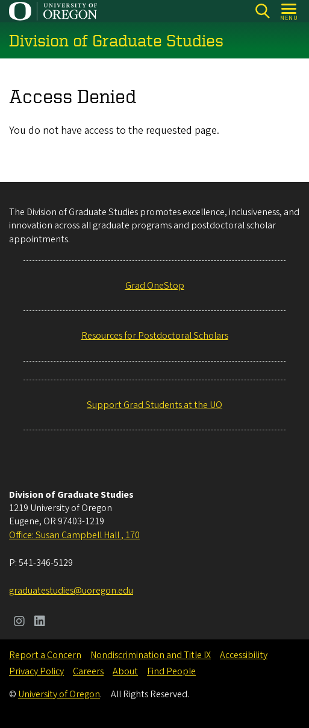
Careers (88, 671)
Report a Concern (45, 655)
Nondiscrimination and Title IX (150, 655)
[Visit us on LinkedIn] (40, 622)
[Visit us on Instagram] (19, 622)
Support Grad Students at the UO (154, 405)
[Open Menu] (289, 11)
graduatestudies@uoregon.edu (71, 590)
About (125, 671)
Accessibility (243, 655)
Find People (171, 671)
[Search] (262, 11)
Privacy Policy (36, 671)
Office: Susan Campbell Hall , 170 (74, 535)
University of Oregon (59, 694)
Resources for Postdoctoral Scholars (154, 335)
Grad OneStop (154, 285)
